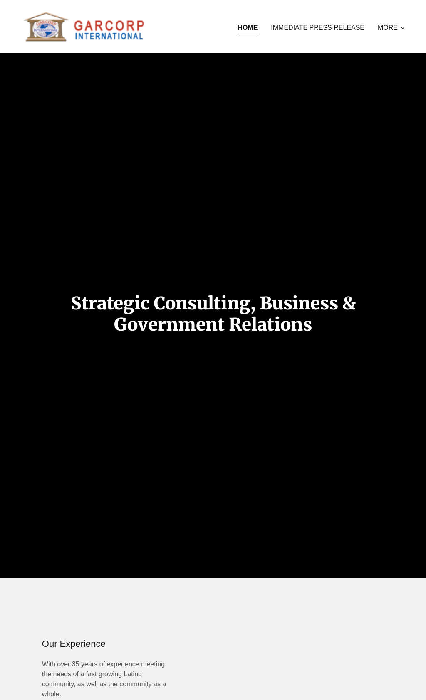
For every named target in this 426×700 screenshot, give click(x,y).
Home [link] (248, 27)
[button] (392, 28)
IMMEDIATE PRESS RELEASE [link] (317, 27)
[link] (84, 25)
